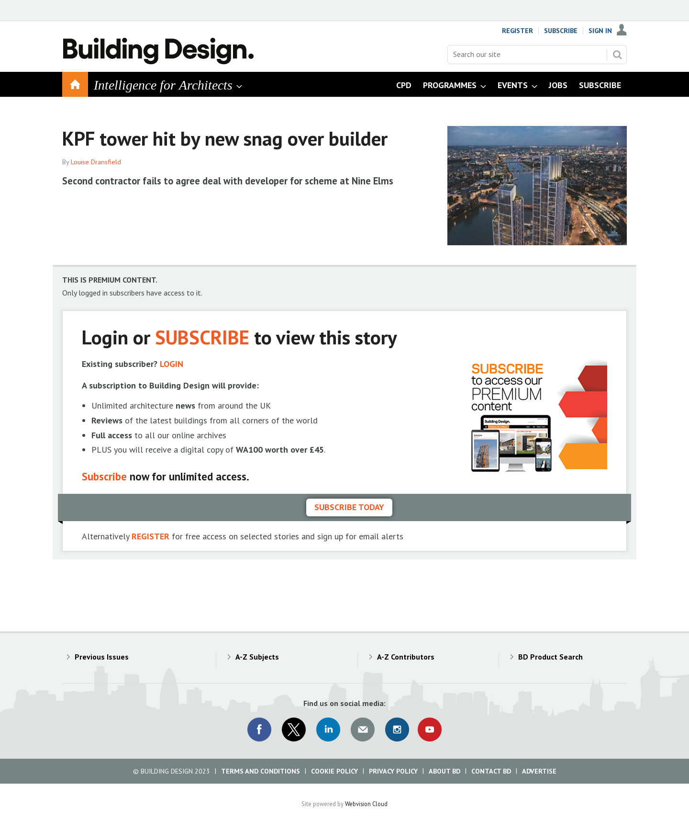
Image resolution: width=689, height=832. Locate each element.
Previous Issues (102, 656)
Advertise (539, 771)
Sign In (600, 30)
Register (517, 30)
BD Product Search (550, 656)
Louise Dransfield (96, 162)
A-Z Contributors (405, 656)
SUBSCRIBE (202, 337)
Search (617, 54)
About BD (444, 771)
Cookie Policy (334, 771)
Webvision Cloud (366, 804)
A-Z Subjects (257, 656)
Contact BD (491, 771)
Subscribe (561, 30)
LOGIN (171, 363)
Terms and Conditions (260, 771)
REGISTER (150, 536)
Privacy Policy (393, 771)
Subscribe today (349, 507)
